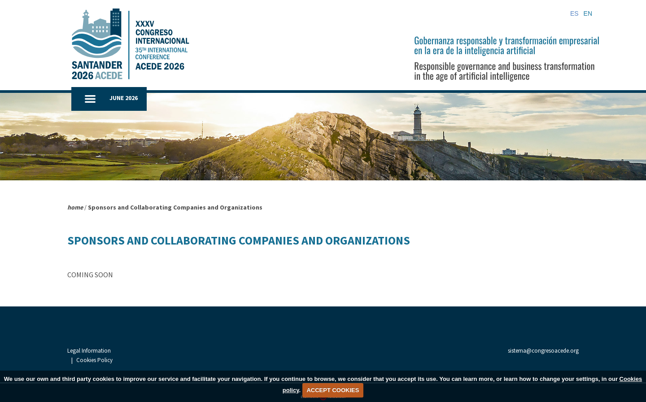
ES (574, 13)
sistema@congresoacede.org (543, 350)
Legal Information (89, 351)
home (75, 207)
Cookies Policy (138, 351)
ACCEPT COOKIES (332, 390)
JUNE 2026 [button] (123, 98)
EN (588, 13)
